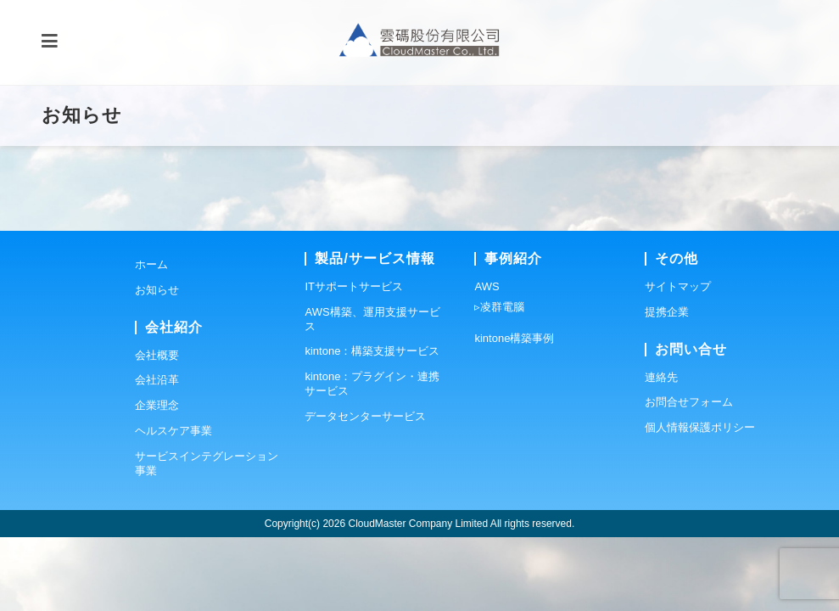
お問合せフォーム (689, 476)
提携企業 (667, 385)
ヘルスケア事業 (173, 504)
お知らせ (157, 363)
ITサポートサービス (354, 360)
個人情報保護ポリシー (700, 501)
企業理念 (157, 479)
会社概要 (157, 429)
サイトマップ (678, 360)
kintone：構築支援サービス (372, 425)
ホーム (151, 338)
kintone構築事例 (514, 412)
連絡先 (661, 451)
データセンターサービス (365, 490)
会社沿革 (157, 454)
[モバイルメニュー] (50, 42)
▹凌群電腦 (499, 380)
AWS (486, 360)
